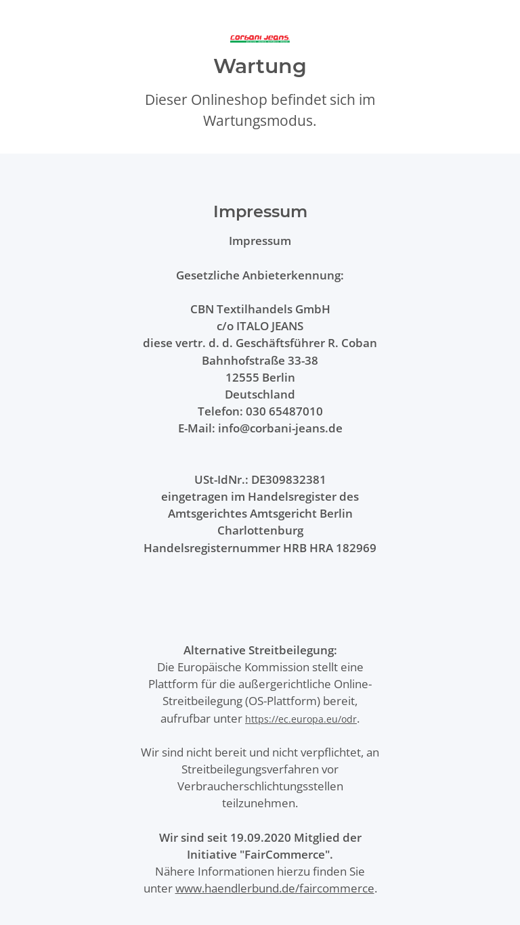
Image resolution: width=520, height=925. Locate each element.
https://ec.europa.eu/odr (301, 719)
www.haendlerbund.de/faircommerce (274, 888)
